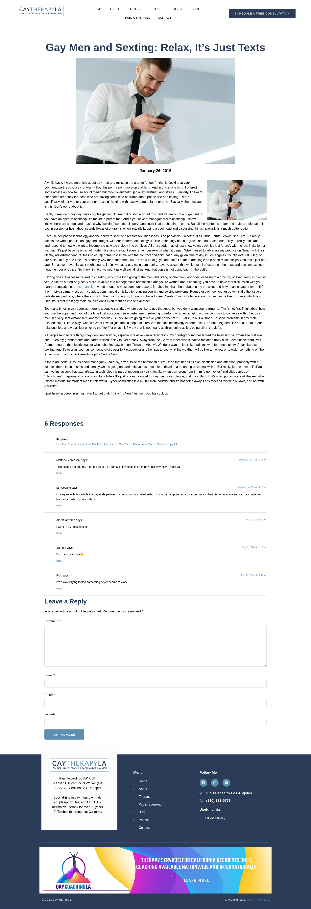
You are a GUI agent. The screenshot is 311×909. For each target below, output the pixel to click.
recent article (85, 286)
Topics (159, 9)
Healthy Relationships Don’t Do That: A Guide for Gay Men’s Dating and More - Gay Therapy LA (117, 444)
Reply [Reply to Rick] (59, 588)
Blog (178, 9)
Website (50, 714)
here (147, 187)
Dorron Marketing (258, 900)
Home (97, 9)
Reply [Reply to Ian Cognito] (59, 505)
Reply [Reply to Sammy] (59, 561)
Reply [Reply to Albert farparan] (59, 533)
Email (49, 694)
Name (49, 675)
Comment (52, 621)
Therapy (135, 9)
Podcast (196, 9)
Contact (164, 17)
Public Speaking (137, 17)
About (114, 9)
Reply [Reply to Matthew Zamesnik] (59, 473)
